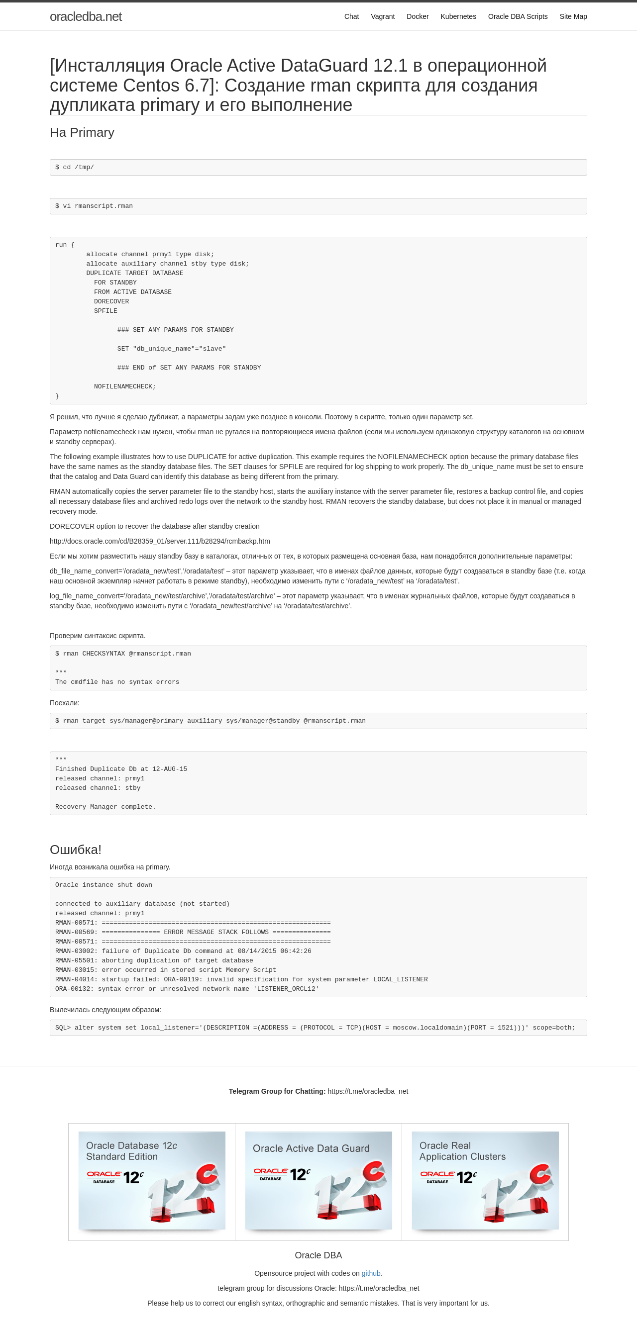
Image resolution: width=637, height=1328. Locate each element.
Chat (351, 16)
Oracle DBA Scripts (518, 16)
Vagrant (383, 16)
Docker (417, 16)
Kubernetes (459, 16)
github (371, 1273)
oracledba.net (86, 16)
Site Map (573, 16)
